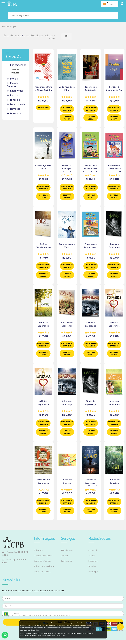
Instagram (93, 561)
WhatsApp (93, 571)
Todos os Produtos (15, 71)
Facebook (92, 550)
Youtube (92, 566)
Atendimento (67, 550)
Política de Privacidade (44, 566)
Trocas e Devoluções (43, 555)
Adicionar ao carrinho (67, 109)
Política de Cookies (42, 571)
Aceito (98, 629)
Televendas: (15, 553)
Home (5, 26)
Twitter (91, 555)
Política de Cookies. (32, 630)
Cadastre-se (66, 561)
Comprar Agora (67, 117)
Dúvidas (64, 555)
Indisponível (43, 107)
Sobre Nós (38, 550)
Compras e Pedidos (42, 561)
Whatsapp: (14, 561)
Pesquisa (13, 26)
